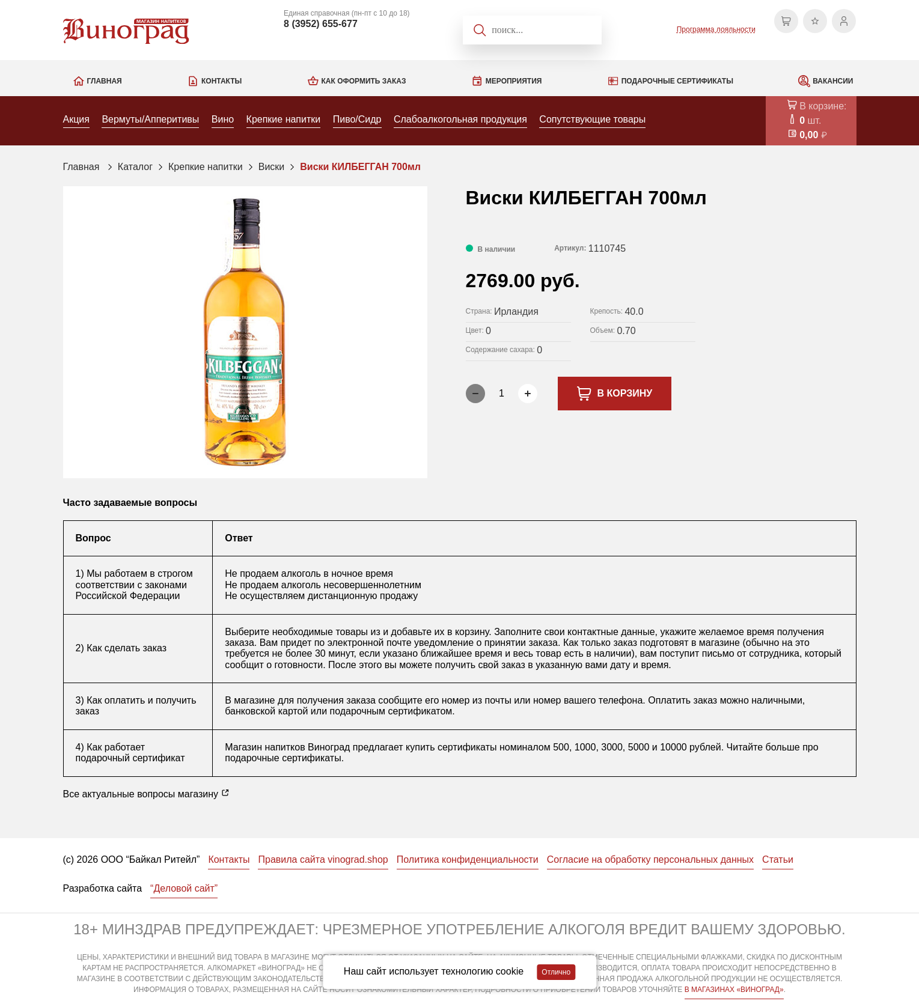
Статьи (777, 859)
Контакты (221, 81)
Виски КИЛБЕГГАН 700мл (360, 167)
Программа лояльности (716, 29)
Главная (104, 81)
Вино (223, 119)
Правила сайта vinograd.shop (323, 859)
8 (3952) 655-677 (321, 24)
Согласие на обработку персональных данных (650, 859)
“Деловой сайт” (184, 888)
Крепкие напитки (283, 119)
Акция (76, 119)
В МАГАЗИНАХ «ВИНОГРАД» (734, 989)
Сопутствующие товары (592, 119)
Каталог (135, 167)
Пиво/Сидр (357, 119)
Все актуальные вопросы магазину (146, 793)
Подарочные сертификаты (677, 81)
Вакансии (833, 81)
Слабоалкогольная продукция (460, 119)
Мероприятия (514, 81)
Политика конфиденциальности (468, 859)
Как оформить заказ (364, 81)
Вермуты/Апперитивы (150, 119)
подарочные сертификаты (283, 758)
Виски (271, 167)
